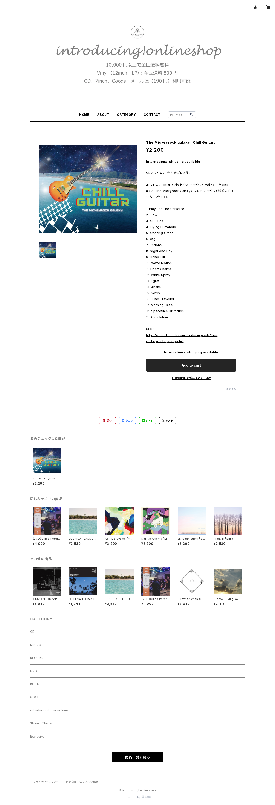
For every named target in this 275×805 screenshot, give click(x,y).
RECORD (36, 658)
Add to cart (191, 365)
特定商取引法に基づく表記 (82, 781)
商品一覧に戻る (137, 757)
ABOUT (103, 114)
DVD (33, 671)
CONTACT (152, 114)
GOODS (36, 697)
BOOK (34, 684)
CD (32, 631)
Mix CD (35, 645)
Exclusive (37, 736)
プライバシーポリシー (46, 781)
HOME (84, 114)
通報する (231, 388)
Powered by (137, 797)
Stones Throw (41, 723)
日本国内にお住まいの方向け (191, 378)
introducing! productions (49, 710)
